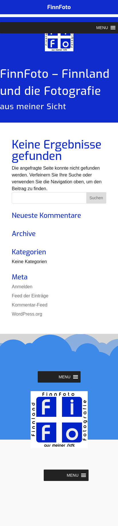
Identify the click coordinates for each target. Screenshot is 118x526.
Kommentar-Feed (29, 304)
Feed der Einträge (30, 295)
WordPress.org (27, 314)
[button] (102, 27)
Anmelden (22, 286)
